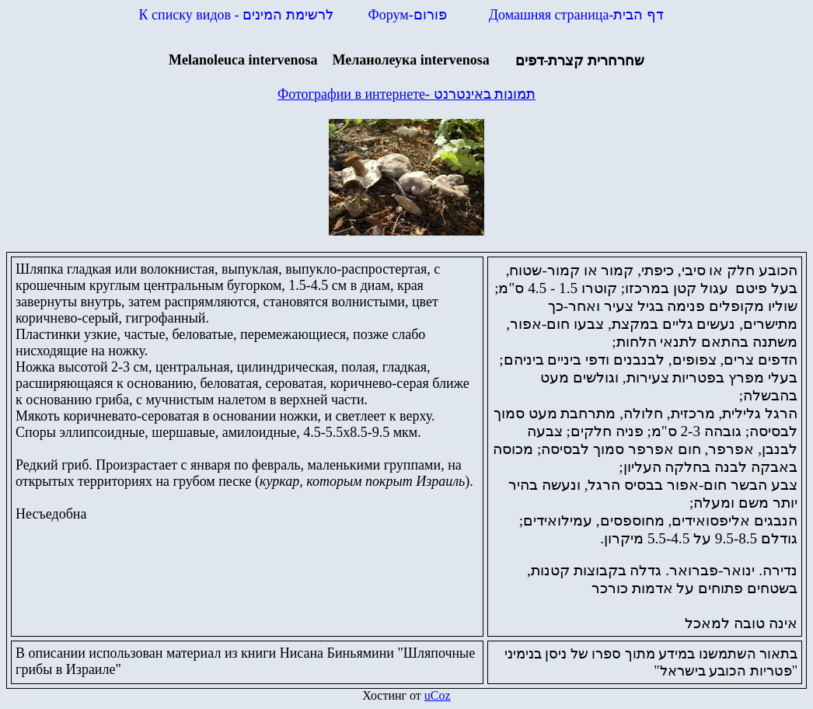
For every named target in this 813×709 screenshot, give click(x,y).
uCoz (437, 695)
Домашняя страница (576, 15)
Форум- (409, 15)
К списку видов (236, 15)
